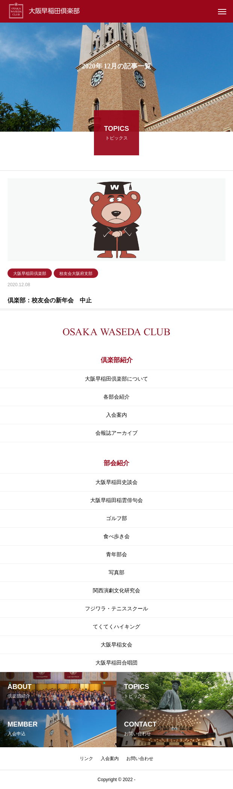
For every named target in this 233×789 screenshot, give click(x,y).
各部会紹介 (116, 397)
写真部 (116, 572)
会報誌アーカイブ (116, 433)
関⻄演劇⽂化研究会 (116, 590)
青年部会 (116, 554)
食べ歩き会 (116, 536)
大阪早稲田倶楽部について (116, 379)
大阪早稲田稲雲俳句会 (116, 500)
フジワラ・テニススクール (116, 608)
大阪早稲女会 (116, 645)
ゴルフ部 (116, 518)
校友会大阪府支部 (75, 274)
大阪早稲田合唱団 (116, 663)
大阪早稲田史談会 (116, 482)
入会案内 (116, 415)
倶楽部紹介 (117, 360)
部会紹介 (116, 463)
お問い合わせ (139, 758)
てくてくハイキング (116, 627)
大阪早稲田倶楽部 (29, 274)
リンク (86, 758)
